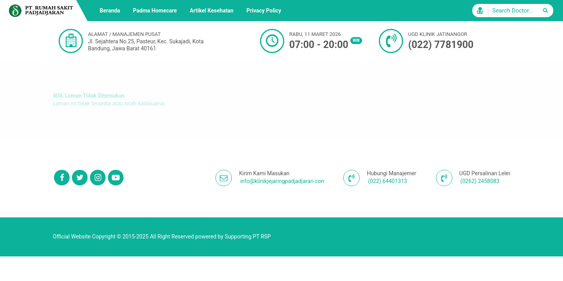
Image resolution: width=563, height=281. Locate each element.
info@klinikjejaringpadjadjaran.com (282, 181)
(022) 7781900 (440, 44)
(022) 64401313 (387, 181)
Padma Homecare (155, 10)
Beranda (110, 10)
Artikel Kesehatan (211, 10)
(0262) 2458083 (480, 181)
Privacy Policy (263, 10)
